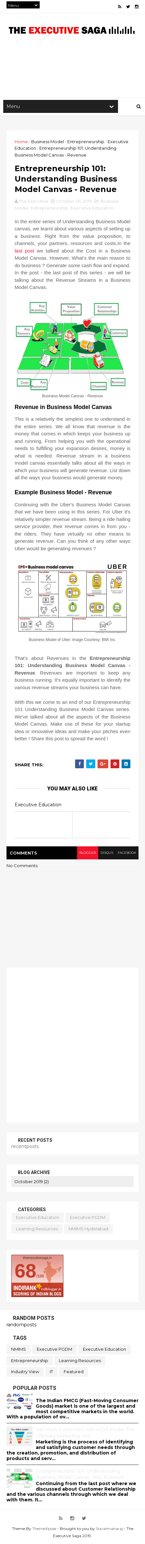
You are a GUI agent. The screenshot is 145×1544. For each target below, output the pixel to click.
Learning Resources (37, 1228)
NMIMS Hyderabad (88, 1228)
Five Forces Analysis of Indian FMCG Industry (87, 1394)
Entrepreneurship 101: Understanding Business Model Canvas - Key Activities (80, 1474)
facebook (127, 853)
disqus (106, 853)
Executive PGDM (87, 1217)
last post (24, 250)
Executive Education (92, 208)
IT (51, 1371)
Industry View (25, 1371)
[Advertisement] (72, 1045)
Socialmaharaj (109, 1528)
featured (74, 1371)
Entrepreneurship (85, 141)
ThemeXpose (44, 1528)
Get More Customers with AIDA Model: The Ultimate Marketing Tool (85, 1433)
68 (25, 1271)
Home (21, 141)
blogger (87, 853)
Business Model (47, 141)
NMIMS (18, 1349)
